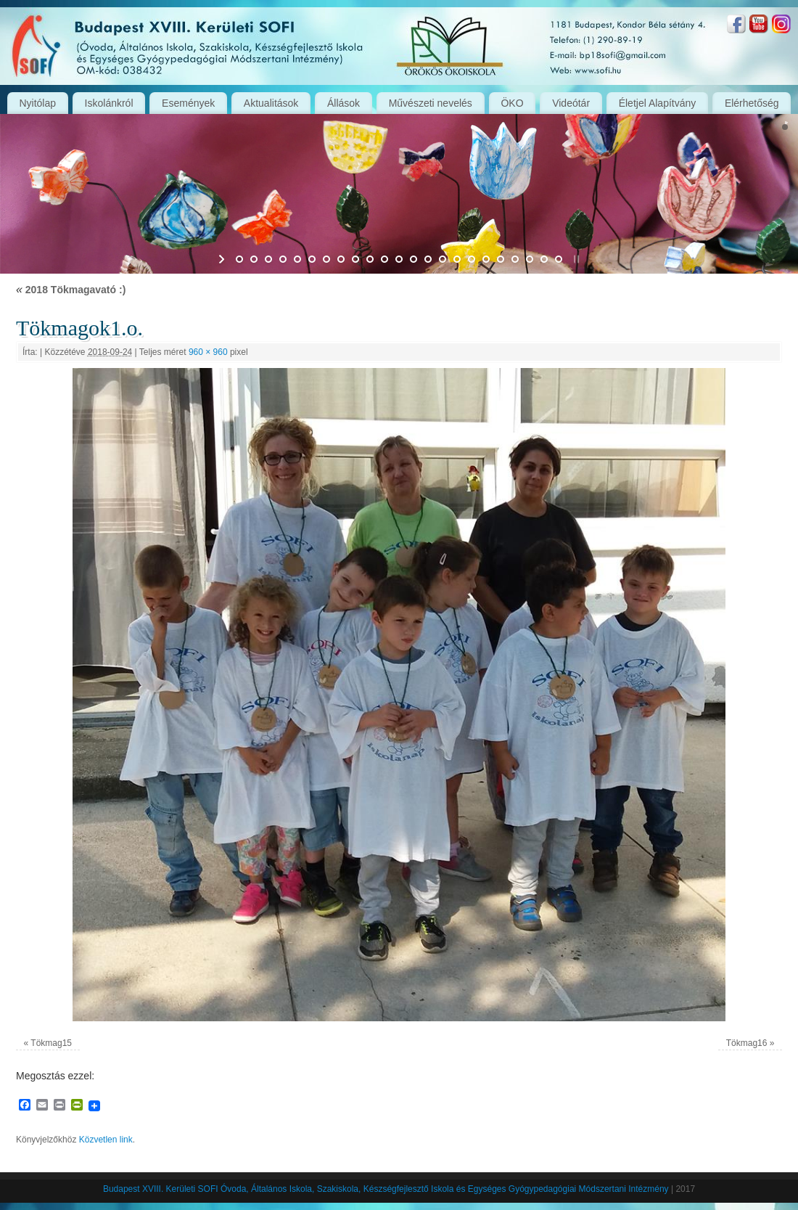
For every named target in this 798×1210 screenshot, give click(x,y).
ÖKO (512, 103)
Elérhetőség (752, 103)
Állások (343, 103)
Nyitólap (37, 103)
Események (188, 103)
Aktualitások (271, 103)
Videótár (571, 103)
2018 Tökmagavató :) (71, 289)
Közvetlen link (106, 1140)
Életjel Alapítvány (657, 103)
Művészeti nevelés (430, 103)
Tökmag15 (51, 1043)
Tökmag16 (747, 1043)
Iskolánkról (109, 103)
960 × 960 (208, 352)
